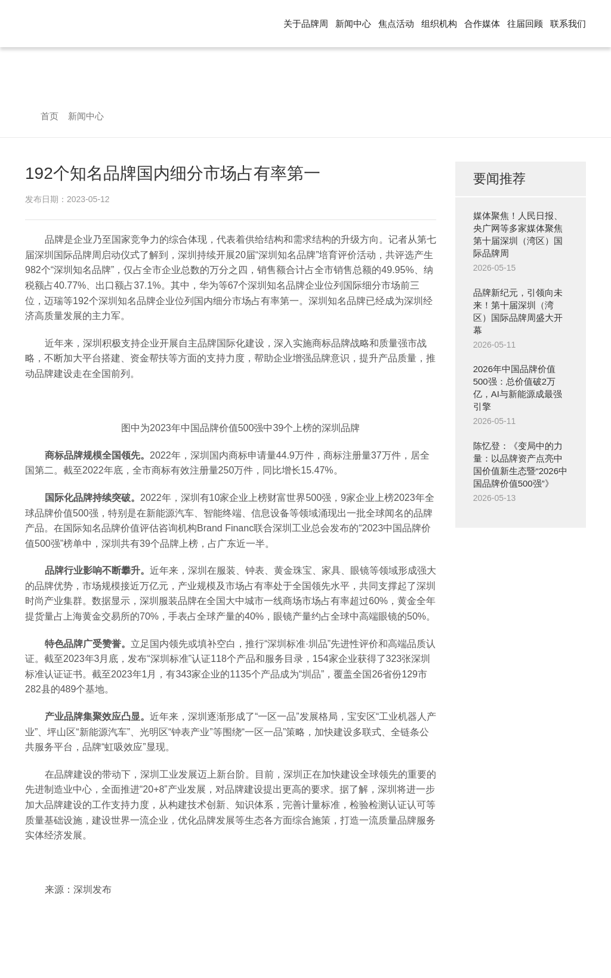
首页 (49, 116)
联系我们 (568, 23)
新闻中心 (353, 23)
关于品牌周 (305, 23)
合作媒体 (482, 23)
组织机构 (439, 23)
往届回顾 (525, 23)
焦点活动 (396, 23)
